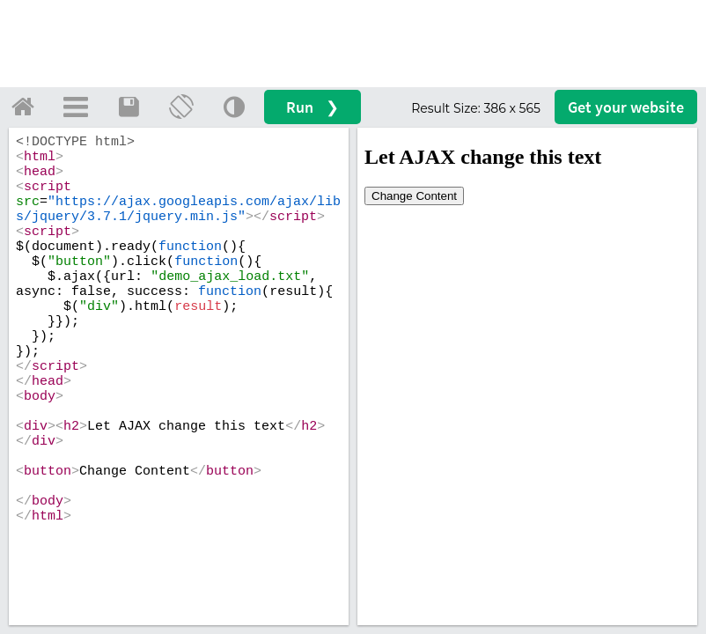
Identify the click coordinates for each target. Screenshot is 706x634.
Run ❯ (312, 107)
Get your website (626, 107)
